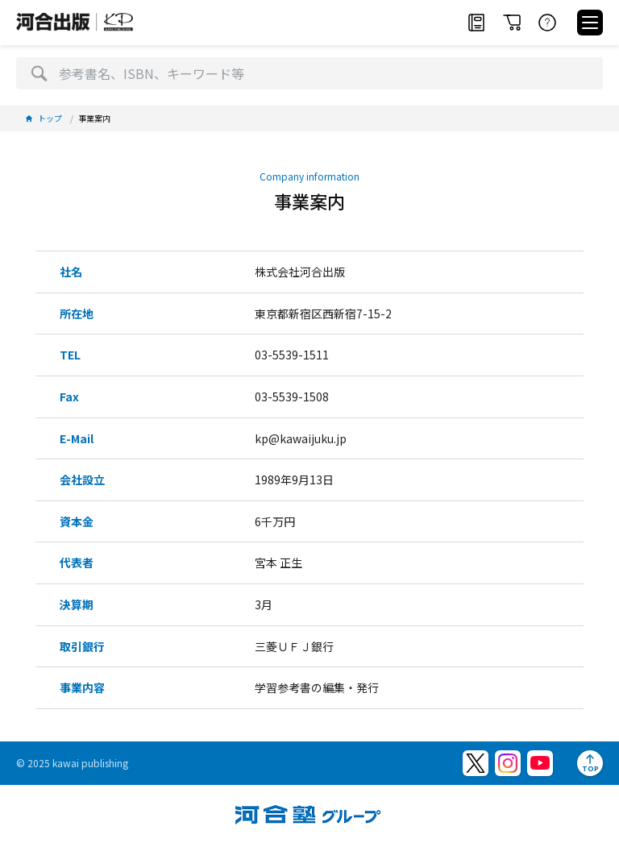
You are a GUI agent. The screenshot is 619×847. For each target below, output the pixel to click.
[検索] (39, 73)
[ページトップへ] (590, 763)
